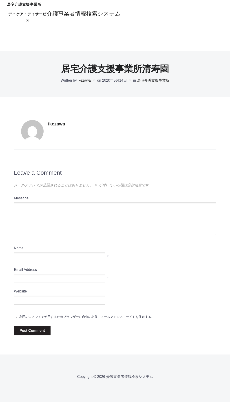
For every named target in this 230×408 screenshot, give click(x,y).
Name (19, 254)
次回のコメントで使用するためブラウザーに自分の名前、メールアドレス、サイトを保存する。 (86, 322)
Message (21, 204)
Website (20, 297)
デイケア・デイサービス (129, 14)
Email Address (25, 275)
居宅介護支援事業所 (82, 14)
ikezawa (84, 86)
